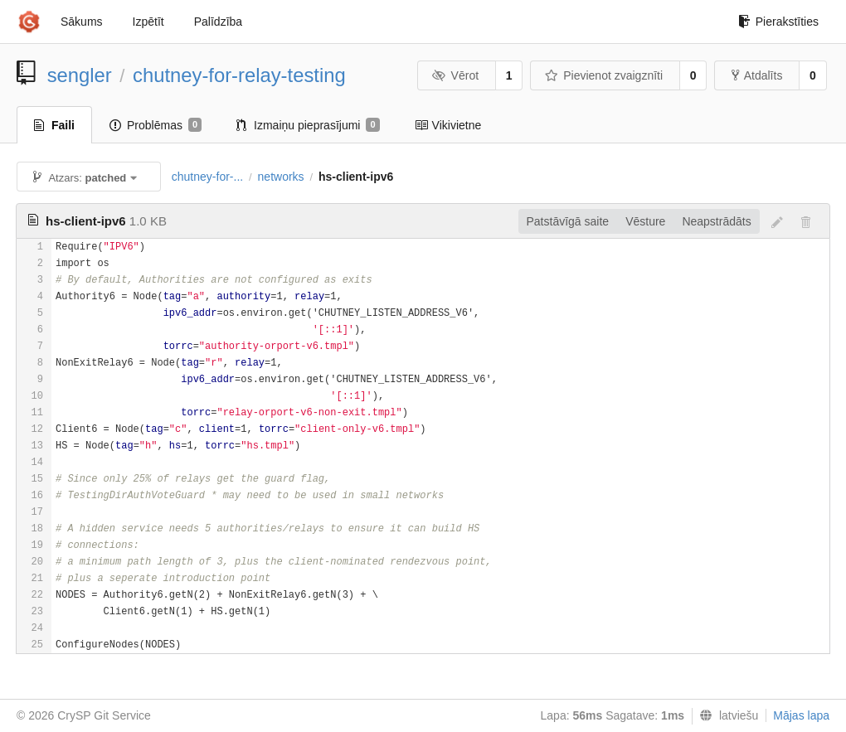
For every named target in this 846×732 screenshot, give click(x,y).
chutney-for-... (207, 176)
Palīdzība (218, 21)
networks (281, 176)
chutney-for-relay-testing (239, 75)
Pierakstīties (778, 21)
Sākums (82, 21)
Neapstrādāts (716, 221)
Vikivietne (448, 125)
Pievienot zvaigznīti (604, 75)
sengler (79, 75)
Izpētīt (148, 21)
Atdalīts (757, 75)
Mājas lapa (801, 715)
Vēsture (645, 221)
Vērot (455, 75)
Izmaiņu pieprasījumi (308, 125)
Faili (54, 125)
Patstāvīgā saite (568, 221)
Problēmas (155, 125)
